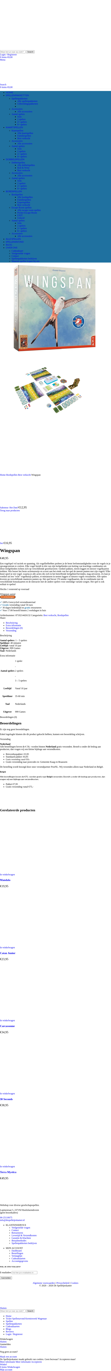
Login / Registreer (14, 1334)
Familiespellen (24, 136)
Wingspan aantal (7, 594)
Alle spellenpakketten (27, 101)
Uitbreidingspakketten (27, 104)
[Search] (13, 51)
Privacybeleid (62, 1283)
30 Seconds (6, 1099)
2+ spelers (22, 122)
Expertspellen (23, 202)
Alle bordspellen (25, 197)
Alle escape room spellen (29, 210)
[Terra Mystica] (29, 1164)
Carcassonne (7, 1026)
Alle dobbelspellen (26, 165)
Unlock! (21, 218)
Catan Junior (7, 953)
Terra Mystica (8, 1172)
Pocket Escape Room (27, 213)
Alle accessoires (24, 111)
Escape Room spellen (22, 207)
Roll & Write (23, 168)
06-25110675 (6, 1217)
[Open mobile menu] (2, 60)
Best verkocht (23, 138)
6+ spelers (22, 124)
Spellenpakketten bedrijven (24, 258)
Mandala (5, 880)
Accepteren (36, 1362)
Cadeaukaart (17, 251)
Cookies (74, 1283)
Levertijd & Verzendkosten (24, 1235)
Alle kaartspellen (25, 133)
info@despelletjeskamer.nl (12, 1220)
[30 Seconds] (29, 1091)
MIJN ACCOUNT (14, 1248)
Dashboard (17, 1250)
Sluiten (3, 1308)
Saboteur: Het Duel (9, 507)
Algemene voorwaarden (44, 1283)
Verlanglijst (17, 1256)
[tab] (12, 623)
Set (1, 543)
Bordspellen (17, 194)
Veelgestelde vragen (21, 253)
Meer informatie (15, 1362)
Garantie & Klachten (21, 1238)
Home (3, 475)
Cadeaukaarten (18, 1258)
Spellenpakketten (19, 98)
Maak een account (8, 1356)
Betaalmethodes (19, 1240)
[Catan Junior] (29, 945)
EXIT (20, 215)
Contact (15, 256)
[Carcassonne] (29, 1018)
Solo (19, 116)
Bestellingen (17, 1253)
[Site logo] (21, 49)
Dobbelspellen (18, 162)
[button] (7, 874)
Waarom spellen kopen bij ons (25, 261)
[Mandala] (29, 872)
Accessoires (17, 109)
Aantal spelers (18, 114)
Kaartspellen (17, 130)
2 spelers (21, 119)
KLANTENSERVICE (16, 1225)
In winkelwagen (7, 597)
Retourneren (17, 1233)
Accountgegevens (20, 1261)
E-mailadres (5, 1272)
